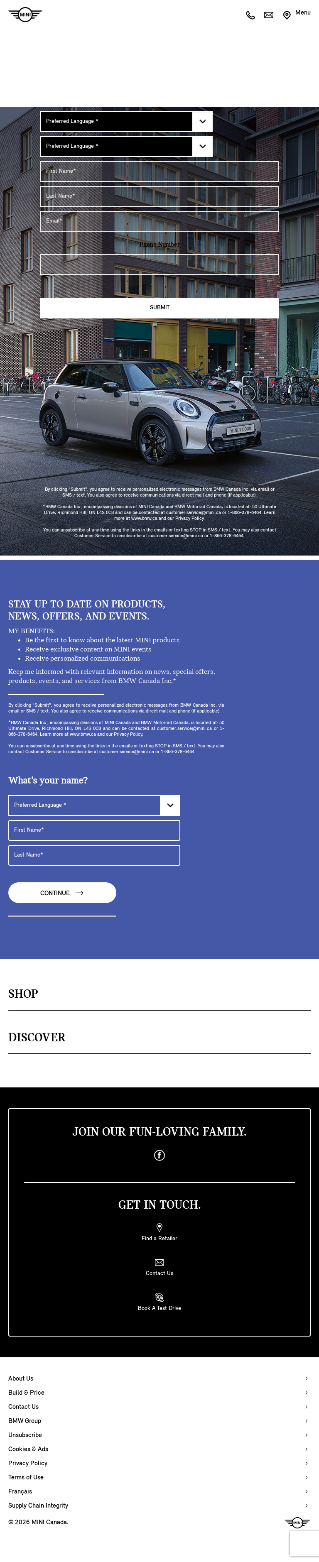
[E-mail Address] (159, 221)
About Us (20, 1379)
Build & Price (26, 1393)
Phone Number (160, 245)
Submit (159, 308)
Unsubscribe (25, 1435)
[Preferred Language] (126, 121)
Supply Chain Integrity (38, 1506)
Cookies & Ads (28, 1449)
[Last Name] (159, 196)
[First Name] (159, 171)
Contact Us (23, 1407)
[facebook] (159, 1155)
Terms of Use (26, 1477)
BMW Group (24, 1421)
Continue (62, 893)
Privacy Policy (27, 1463)
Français (20, 1492)
